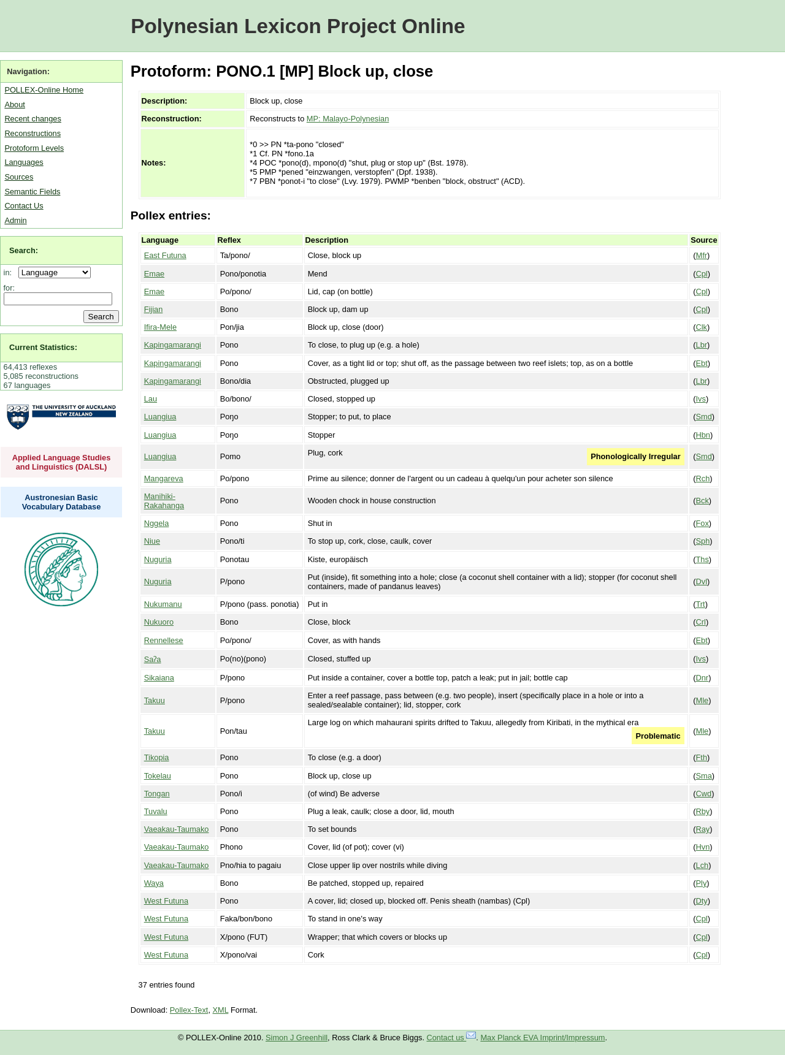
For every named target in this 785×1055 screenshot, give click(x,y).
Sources (18, 176)
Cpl (702, 273)
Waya (154, 883)
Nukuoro (159, 622)
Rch (703, 478)
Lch (702, 865)
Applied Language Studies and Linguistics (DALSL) (61, 462)
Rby (703, 811)
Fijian (153, 309)
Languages (23, 162)
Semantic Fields (32, 191)
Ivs (701, 398)
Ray (703, 829)
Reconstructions (32, 133)
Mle (702, 700)
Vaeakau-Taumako (176, 829)
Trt (700, 604)
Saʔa (152, 659)
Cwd (704, 793)
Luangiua (160, 416)
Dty (702, 900)
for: (9, 287)
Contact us (452, 1037)
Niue (152, 541)
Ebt (702, 363)
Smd (704, 416)
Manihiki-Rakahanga (164, 501)
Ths (702, 559)
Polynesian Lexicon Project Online (298, 26)
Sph (703, 541)
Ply (701, 883)
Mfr (701, 255)
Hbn (703, 435)
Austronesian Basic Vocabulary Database (61, 502)
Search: (23, 250)
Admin (15, 220)
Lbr (702, 344)
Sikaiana (159, 677)
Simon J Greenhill (296, 1037)
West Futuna (166, 900)
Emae (154, 273)
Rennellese (163, 640)
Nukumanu (163, 604)
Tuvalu (155, 811)
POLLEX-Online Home (43, 89)
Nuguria (158, 559)
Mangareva (163, 478)
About (14, 104)
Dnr (702, 677)
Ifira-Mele (160, 327)
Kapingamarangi (172, 344)
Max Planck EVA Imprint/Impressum (542, 1037)
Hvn (703, 846)
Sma (704, 775)
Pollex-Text (189, 1010)
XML (221, 1010)
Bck (702, 500)
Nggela (156, 523)
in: (10, 272)
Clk (701, 327)
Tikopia (156, 757)
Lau (150, 398)
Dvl (701, 581)
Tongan (157, 793)
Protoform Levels (34, 148)
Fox (702, 523)
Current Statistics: (43, 347)
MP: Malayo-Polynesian (348, 118)
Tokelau (157, 775)
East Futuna (165, 255)
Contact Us (23, 205)
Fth (702, 757)
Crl (701, 622)
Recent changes (32, 118)
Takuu (154, 700)
